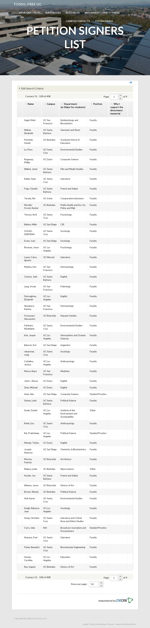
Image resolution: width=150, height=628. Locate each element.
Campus (51, 104)
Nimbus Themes (107, 624)
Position (97, 104)
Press (116, 12)
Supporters (53, 12)
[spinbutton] (114, 97)
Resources (73, 12)
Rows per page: (79, 584)
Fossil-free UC (28, 4)
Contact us (27, 29)
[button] (120, 95)
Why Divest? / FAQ (96, 12)
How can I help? (29, 12)
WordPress (131, 624)
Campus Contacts (78, 21)
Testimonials (104, 21)
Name (31, 104)
